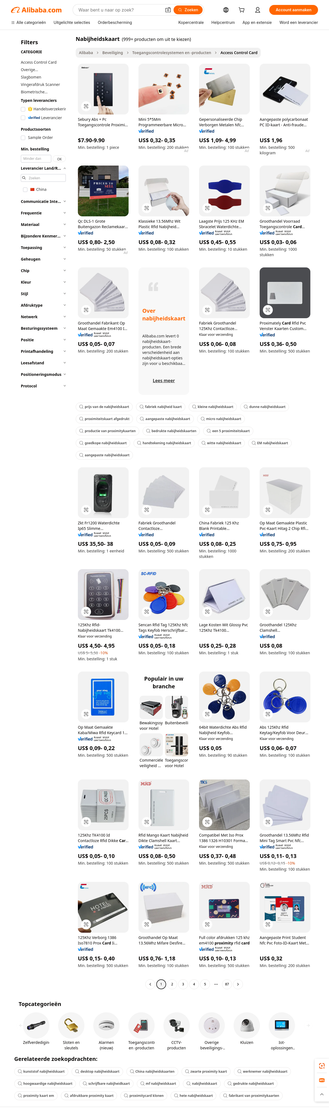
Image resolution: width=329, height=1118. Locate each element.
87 (227, 984)
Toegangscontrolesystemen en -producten (171, 52)
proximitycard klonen (144, 1095)
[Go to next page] (238, 984)
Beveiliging (112, 52)
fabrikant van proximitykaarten (251, 1095)
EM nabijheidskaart (270, 443)
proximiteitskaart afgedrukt (104, 419)
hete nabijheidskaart (193, 1095)
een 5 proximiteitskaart (228, 431)
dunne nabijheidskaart (264, 406)
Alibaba (86, 52)
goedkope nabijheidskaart (103, 443)
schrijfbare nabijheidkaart (106, 1083)
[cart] (243, 10)
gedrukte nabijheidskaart (251, 1083)
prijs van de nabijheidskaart (104, 406)
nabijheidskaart (201, 1083)
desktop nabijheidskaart (97, 1071)
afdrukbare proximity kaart (89, 1095)
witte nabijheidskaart (221, 443)
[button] (168, 9)
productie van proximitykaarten (107, 431)
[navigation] (41, 512)
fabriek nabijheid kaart (161, 406)
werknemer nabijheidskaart (262, 1071)
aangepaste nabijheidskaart (165, 419)
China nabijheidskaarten (152, 1071)
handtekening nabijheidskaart (164, 443)
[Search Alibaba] (119, 10)
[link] (322, 1066)
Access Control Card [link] (238, 52)
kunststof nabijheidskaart (41, 1071)
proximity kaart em (36, 1095)
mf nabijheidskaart (158, 1083)
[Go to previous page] (150, 984)
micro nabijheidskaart (221, 419)
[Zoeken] (188, 9)
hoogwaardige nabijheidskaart (45, 1083)
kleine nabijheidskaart (212, 406)
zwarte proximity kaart (206, 1071)
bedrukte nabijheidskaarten (171, 431)
